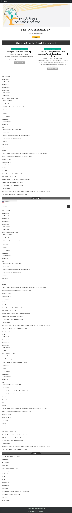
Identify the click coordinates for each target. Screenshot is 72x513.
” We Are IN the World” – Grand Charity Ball (14, 194)
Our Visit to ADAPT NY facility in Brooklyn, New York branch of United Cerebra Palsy (26, 191)
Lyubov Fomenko (7, 100)
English (6, 202)
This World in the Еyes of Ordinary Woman (15, 107)
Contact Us (5, 144)
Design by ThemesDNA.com (36, 511)
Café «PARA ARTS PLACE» (9, 176)
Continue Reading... (19, 63)
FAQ (3, 147)
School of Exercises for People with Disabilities (16, 135)
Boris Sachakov (7, 121)
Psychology (6, 132)
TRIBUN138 (6, 81)
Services (4, 497)
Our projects (5, 84)
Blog (3, 127)
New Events (6, 92)
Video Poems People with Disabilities (12, 182)
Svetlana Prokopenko (9, 103)
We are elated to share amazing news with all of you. (17, 156)
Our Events (5, 124)
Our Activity (5, 90)
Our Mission (5, 79)
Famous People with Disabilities (12, 129)
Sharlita (5, 113)
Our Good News (6, 159)
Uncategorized (6, 500)
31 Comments (60, 58)
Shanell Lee (6, 110)
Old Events (6, 95)
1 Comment (26, 54)
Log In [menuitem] (5, 1)
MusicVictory (5, 119)
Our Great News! (6, 162)
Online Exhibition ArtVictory (10, 98)
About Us (4, 141)
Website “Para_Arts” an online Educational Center (16, 179)
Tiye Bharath (6, 116)
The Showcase (6, 188)
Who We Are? (6, 76)
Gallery (4, 150)
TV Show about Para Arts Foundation (12, 185)
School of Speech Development (19, 49)
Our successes (6, 87)
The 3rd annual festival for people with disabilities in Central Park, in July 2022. (24, 153)
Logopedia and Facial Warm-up (19, 51)
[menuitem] (1, 1)
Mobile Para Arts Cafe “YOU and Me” (12, 173)
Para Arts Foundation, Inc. (36, 33)
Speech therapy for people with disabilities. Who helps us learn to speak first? (52, 53)
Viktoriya (11, 54)
